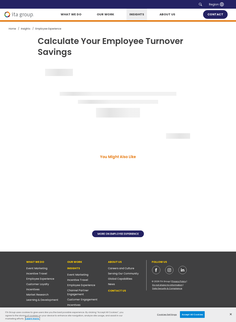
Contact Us (117, 291)
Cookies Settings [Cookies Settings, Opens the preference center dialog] (167, 314)
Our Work (74, 262)
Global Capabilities (120, 279)
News (111, 284)
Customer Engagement (82, 299)
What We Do (35, 262)
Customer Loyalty (37, 284)
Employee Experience (40, 279)
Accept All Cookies (192, 314)
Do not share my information (167, 285)
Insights (73, 268)
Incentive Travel (36, 273)
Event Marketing (36, 268)
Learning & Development (42, 300)
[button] (200, 4)
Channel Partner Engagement (78, 292)
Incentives (32, 289)
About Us (115, 262)
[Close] (230, 314)
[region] (118, 314)
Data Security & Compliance (167, 288)
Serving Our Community (123, 273)
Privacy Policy (179, 281)
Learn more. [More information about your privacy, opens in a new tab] (32, 318)
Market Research (37, 295)
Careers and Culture (121, 268)
